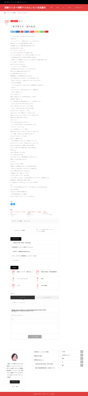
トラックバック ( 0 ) (47, 297)
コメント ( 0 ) (22, 297)
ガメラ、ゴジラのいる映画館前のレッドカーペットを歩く (24, 255)
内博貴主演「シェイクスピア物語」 (42, 351)
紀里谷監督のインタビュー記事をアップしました (22, 247)
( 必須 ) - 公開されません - (18, 315)
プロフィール (15, 381)
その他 (69, 7)
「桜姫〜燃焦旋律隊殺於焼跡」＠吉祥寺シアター (44, 367)
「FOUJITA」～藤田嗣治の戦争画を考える (21, 251)
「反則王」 (45, 211)
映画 (58, 7)
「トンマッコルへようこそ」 (22, 278)
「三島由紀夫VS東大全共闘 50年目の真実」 (22, 242)
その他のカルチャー (79, 7)
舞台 (52, 7)
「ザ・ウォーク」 (16, 260)
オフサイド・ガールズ (18, 50)
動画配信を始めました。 (39, 359)
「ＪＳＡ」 (18, 285)
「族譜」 (42, 278)
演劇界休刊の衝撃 (38, 355)
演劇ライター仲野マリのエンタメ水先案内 (25, 7)
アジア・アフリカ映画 (18, 221)
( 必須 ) (14, 311)
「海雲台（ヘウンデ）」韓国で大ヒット (24, 271)
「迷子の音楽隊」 (44, 285)
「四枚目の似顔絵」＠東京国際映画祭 (48, 271)
